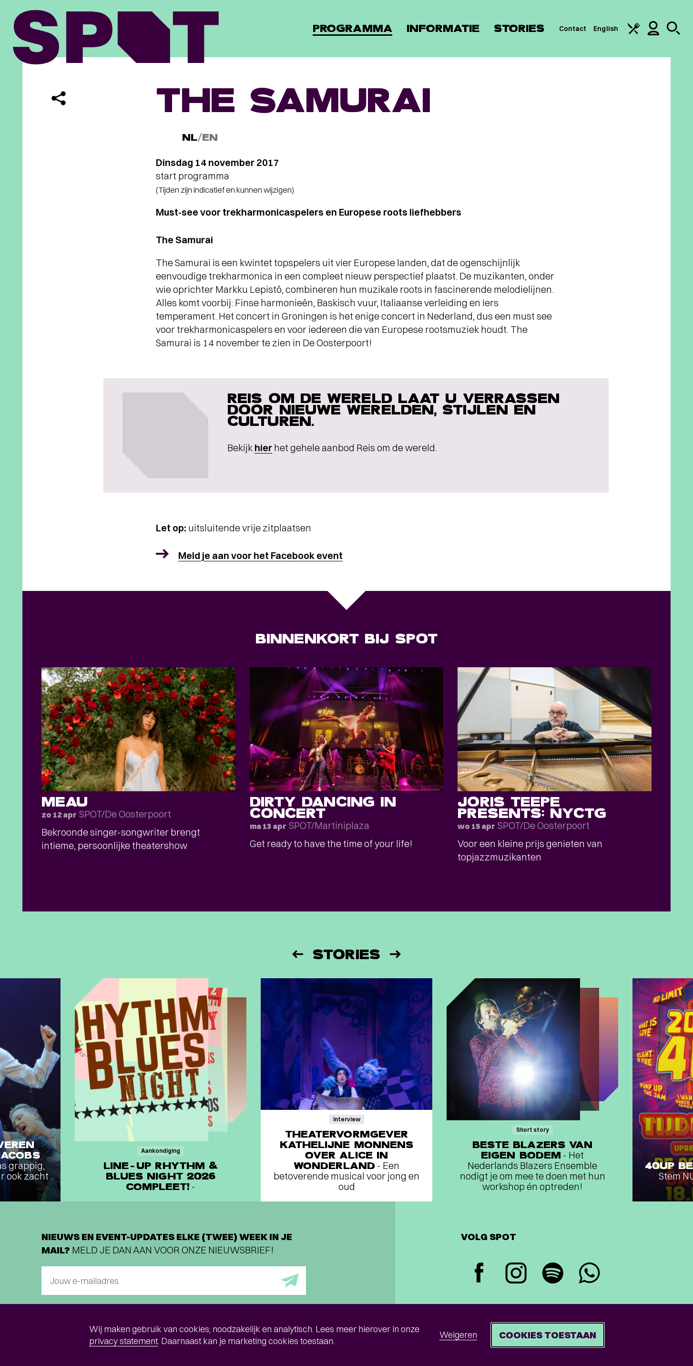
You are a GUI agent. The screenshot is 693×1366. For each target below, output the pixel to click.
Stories (519, 28)
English (605, 28)
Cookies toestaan (547, 1335)
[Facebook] (479, 1273)
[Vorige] (297, 954)
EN (210, 138)
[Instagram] (516, 1274)
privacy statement (123, 1340)
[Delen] (58, 98)
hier (263, 448)
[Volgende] (396, 954)
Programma (352, 28)
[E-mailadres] (173, 1280)
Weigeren (458, 1334)
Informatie (443, 28)
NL (189, 138)
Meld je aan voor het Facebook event (260, 555)
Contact (573, 28)
